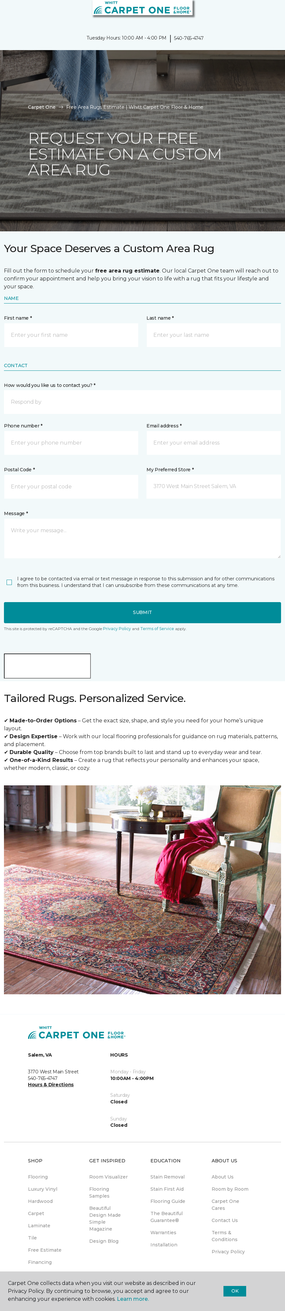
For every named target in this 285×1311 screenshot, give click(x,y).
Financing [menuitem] (40, 1262)
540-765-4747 (189, 38)
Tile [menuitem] (32, 1238)
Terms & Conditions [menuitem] (225, 1236)
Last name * (160, 318)
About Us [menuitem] (223, 1177)
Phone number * (23, 425)
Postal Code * (19, 469)
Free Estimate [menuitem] (45, 1250)
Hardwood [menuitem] (40, 1201)
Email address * (164, 425)
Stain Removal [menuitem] (167, 1177)
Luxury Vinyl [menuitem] (42, 1189)
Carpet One (42, 107)
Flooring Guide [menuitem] (167, 1201)
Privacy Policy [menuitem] (228, 1252)
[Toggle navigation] (9, 13)
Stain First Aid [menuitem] (167, 1189)
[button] (142, 402)
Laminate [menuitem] (39, 1226)
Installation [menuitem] (163, 1245)
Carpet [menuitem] (36, 1213)
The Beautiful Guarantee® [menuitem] (166, 1216)
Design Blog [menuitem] (103, 1241)
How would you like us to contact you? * (49, 385)
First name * (18, 318)
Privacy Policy (117, 628)
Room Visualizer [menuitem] (108, 1177)
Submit (142, 612)
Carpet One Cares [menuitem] (225, 1204)
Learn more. (133, 1299)
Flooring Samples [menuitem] (99, 1192)
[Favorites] (268, 13)
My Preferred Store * (170, 469)
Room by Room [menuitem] (230, 1189)
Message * (16, 513)
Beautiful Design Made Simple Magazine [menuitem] (105, 1218)
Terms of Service (157, 628)
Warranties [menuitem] (163, 1233)
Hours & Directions (51, 1085)
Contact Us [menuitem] (225, 1220)
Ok (234, 1291)
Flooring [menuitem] (38, 1177)
